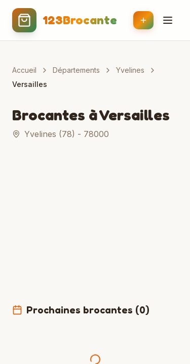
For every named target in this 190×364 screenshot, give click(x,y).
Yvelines (130, 70)
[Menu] (168, 20)
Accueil (24, 70)
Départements (76, 70)
